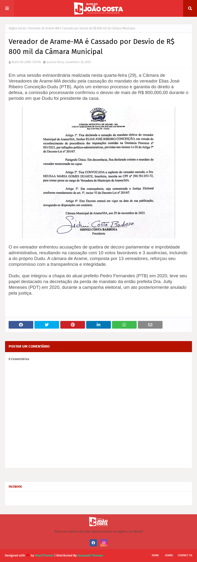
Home (155, 555)
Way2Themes (44, 555)
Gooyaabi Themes (90, 555)
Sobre (169, 555)
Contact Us (185, 555)
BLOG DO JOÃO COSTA (26, 62)
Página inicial (17, 28)
